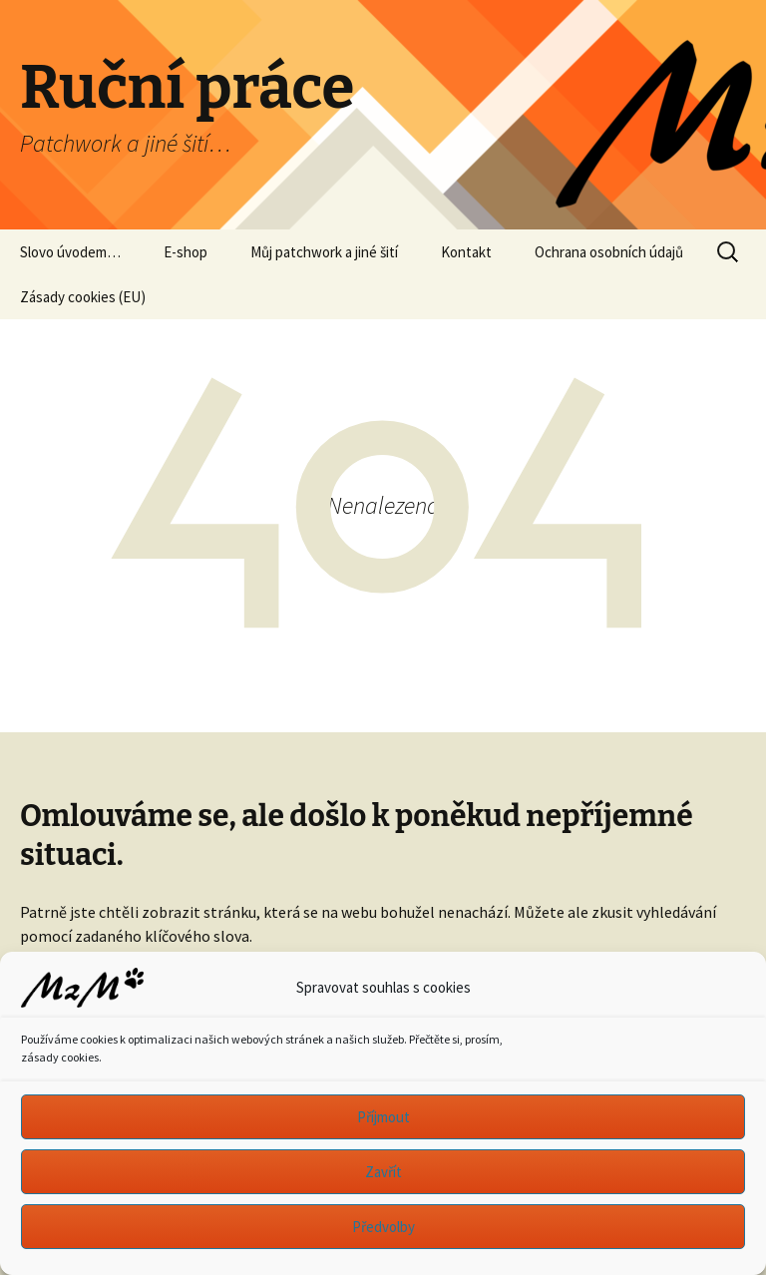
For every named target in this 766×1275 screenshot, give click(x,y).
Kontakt (466, 251)
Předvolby (383, 1226)
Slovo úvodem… (70, 251)
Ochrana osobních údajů (609, 251)
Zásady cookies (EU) (83, 296)
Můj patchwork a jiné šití (324, 251)
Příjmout (383, 1116)
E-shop (185, 251)
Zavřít (383, 1171)
